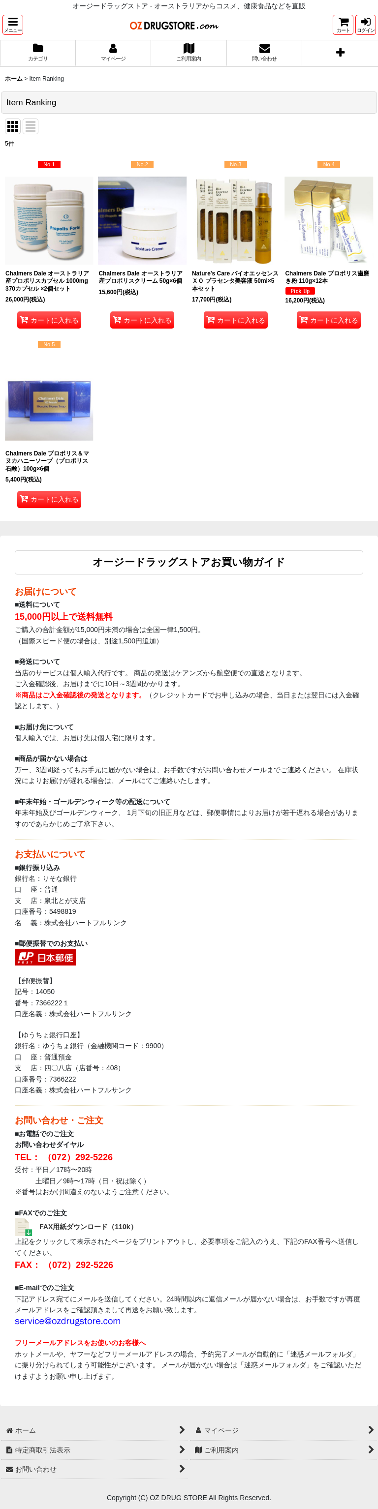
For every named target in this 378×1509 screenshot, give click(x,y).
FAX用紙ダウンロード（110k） (88, 1227)
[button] (12, 25)
